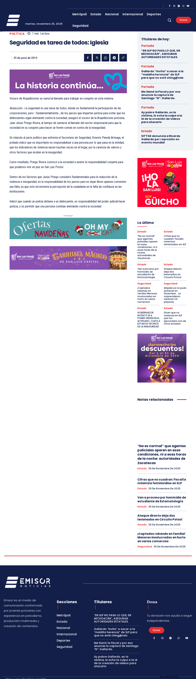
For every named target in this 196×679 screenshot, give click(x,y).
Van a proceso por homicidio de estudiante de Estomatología (148, 270)
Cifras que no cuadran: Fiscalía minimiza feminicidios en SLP (175, 240)
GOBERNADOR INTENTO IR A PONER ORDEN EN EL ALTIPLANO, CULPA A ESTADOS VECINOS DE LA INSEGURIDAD (148, 316)
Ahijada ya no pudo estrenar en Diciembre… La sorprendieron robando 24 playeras (175, 291)
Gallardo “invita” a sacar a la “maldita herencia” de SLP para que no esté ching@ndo (162, 74)
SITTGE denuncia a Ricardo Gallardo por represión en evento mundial (160, 139)
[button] (169, 20)
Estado (146, 131)
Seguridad (144, 280)
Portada (147, 45)
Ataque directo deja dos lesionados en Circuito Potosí (173, 270)
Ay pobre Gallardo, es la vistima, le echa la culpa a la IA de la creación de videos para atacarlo (161, 117)
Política (17, 33)
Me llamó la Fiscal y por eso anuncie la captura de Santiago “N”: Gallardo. (160, 95)
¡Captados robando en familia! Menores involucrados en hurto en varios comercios (147, 291)
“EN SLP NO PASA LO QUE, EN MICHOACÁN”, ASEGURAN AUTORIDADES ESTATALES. (160, 54)
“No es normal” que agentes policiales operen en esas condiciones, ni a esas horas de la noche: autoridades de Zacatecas (148, 245)
